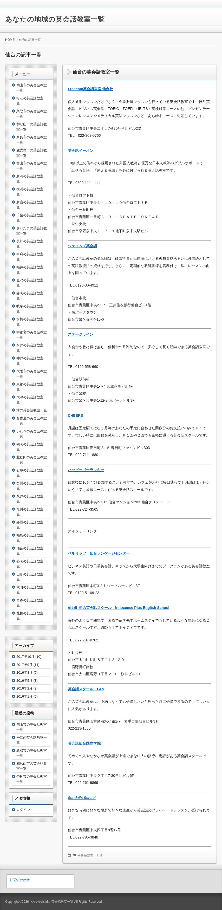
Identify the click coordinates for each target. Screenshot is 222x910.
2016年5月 (24, 680)
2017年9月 (24, 665)
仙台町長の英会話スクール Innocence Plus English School (118, 608)
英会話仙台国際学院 (84, 743)
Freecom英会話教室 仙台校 (90, 89)
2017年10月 (25, 657)
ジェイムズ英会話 (82, 246)
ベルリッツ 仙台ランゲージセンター (99, 553)
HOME (10, 40)
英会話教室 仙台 (89, 855)
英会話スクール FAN (86, 689)
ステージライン (80, 334)
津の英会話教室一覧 (31, 410)
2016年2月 (24, 688)
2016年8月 (24, 672)
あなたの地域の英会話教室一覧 (55, 19)
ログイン (23, 810)
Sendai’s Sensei (82, 798)
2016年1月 (24, 696)
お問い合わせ (19, 880)
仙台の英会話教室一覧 (96, 72)
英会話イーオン (80, 150)
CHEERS (75, 415)
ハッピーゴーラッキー (86, 470)
